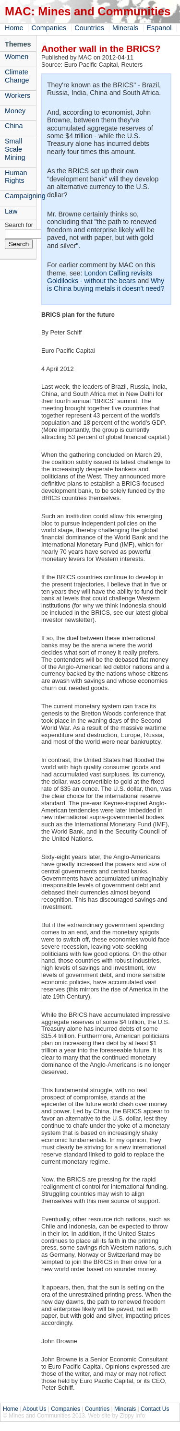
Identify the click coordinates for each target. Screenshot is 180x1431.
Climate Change (17, 76)
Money (15, 111)
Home (14, 28)
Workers (17, 95)
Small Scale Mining (15, 149)
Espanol (158, 28)
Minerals (125, 28)
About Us (34, 1409)
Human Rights (16, 177)
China (14, 126)
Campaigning (20, 196)
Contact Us (155, 1409)
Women (16, 56)
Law (11, 211)
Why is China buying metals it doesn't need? (106, 284)
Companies (48, 28)
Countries (89, 28)
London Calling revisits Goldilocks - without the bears (99, 277)
